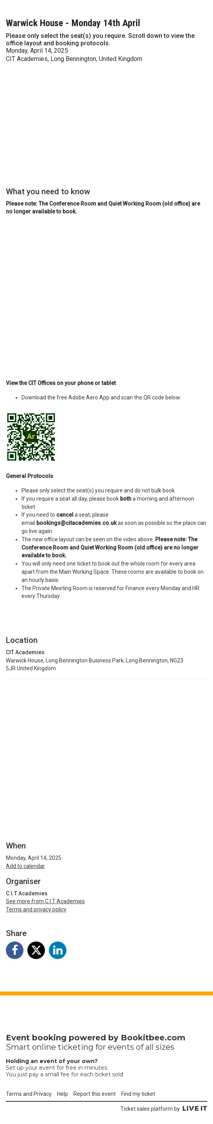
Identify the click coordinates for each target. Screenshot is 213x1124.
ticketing (75, 1047)
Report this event (94, 1094)
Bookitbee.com (153, 1037)
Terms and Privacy (29, 1094)
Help (62, 1094)
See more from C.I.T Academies (45, 901)
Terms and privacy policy (36, 909)
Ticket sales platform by (163, 1109)
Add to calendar (25, 866)
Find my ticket (138, 1094)
